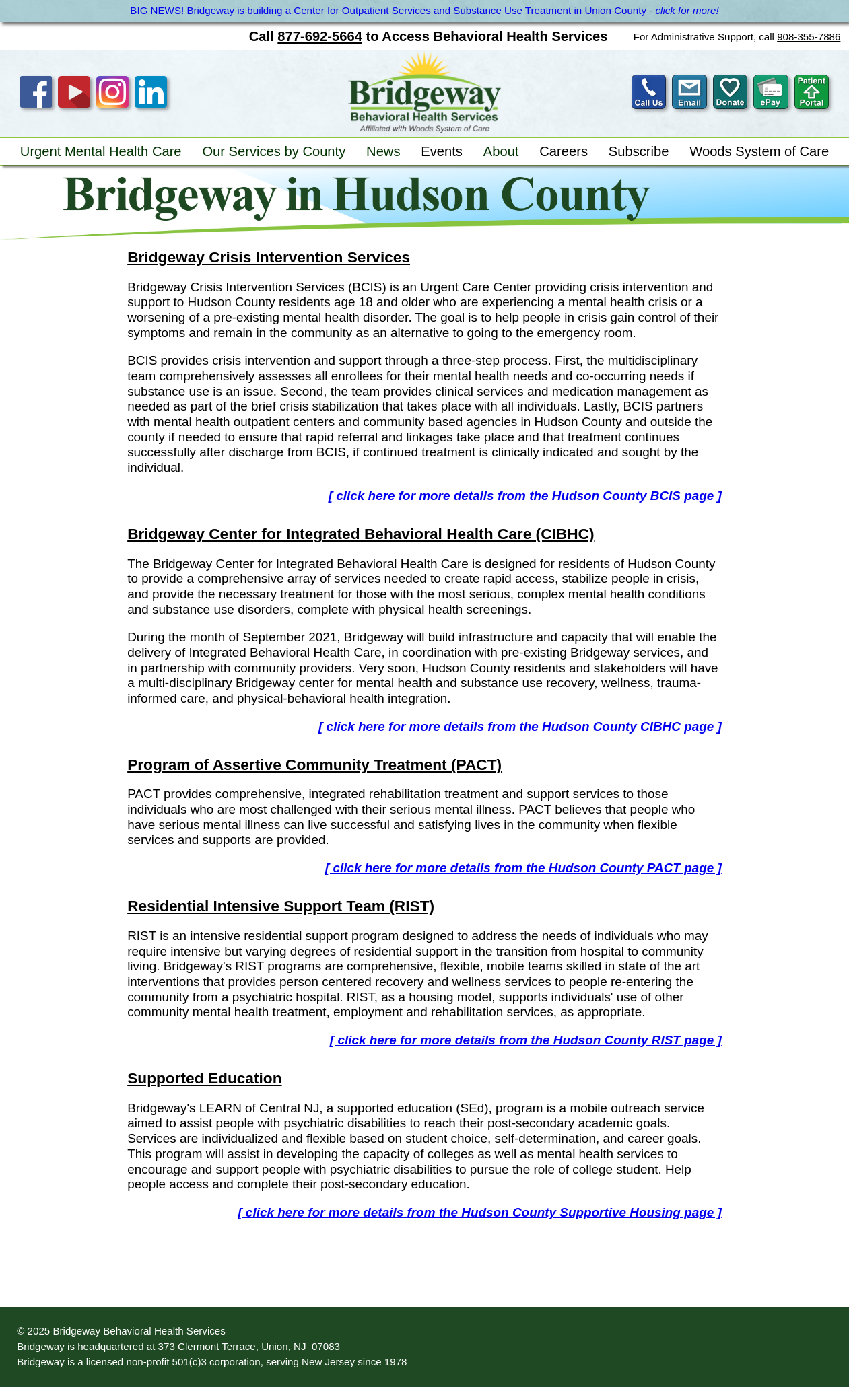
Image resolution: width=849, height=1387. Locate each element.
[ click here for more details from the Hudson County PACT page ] (523, 868)
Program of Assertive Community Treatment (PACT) (314, 764)
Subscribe (639, 151)
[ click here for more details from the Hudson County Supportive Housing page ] (480, 1212)
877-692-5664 (319, 36)
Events (442, 151)
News (383, 151)
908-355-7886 (808, 36)
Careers (563, 151)
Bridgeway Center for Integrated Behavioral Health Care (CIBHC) (360, 533)
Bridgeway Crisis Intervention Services (268, 257)
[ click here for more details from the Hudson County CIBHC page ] (520, 726)
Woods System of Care (759, 151)
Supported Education (204, 1078)
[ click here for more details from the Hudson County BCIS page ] (525, 496)
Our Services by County (273, 151)
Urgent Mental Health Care (101, 151)
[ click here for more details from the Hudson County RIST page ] (526, 1040)
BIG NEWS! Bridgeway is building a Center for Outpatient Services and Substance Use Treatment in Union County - (424, 10)
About (501, 151)
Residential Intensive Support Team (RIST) (280, 906)
